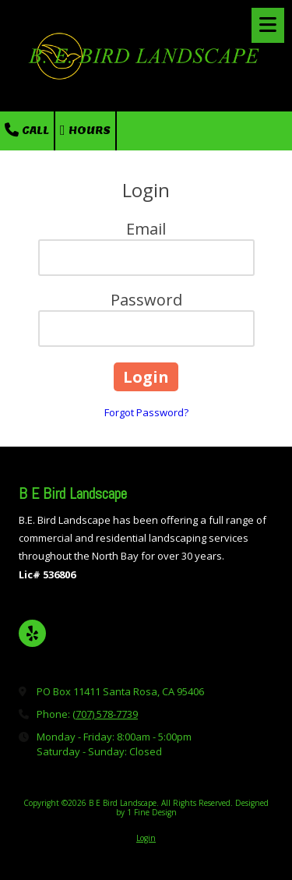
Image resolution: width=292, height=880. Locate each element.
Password (146, 299)
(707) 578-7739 (105, 714)
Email (146, 228)
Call (27, 130)
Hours (85, 130)
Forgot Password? (146, 412)
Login (146, 837)
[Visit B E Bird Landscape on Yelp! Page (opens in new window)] (32, 633)
